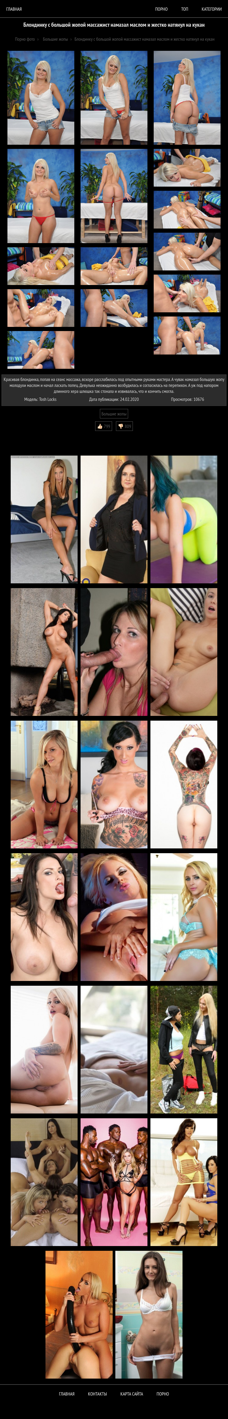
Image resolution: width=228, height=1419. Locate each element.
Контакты (97, 1394)
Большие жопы (114, 414)
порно (161, 9)
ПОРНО (163, 1394)
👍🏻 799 (103, 426)
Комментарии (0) (19, 435)
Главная (14, 9)
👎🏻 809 (124, 426)
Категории (212, 9)
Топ (184, 9)
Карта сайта (131, 1394)
